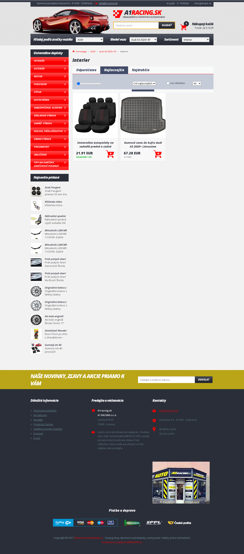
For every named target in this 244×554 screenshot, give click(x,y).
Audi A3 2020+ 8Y (107, 51)
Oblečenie (40, 154)
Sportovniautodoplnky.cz (88, 537)
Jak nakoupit (40, 415)
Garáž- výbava (43, 123)
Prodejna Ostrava (43, 424)
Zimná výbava (42, 139)
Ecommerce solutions (114, 542)
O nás (36, 438)
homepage (81, 51)
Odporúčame (86, 70)
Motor (38, 76)
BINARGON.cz (134, 542)
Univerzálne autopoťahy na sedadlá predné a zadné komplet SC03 (95, 144)
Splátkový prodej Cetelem (47, 429)
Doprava (38, 433)
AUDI (93, 51)
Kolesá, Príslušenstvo (48, 131)
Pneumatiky (41, 146)
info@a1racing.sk (108, 3)
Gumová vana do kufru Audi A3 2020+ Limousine (143, 144)
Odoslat (203, 379)
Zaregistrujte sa (202, 3)
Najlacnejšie (114, 70)
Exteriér (39, 68)
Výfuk (37, 92)
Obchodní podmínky (45, 410)
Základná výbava (45, 115)
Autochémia (41, 100)
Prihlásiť (184, 3)
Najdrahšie (140, 70)
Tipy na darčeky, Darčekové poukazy (46, 164)
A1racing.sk (139, 14)
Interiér (39, 60)
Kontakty (38, 419)
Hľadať (167, 25)
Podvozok (40, 84)
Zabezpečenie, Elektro (48, 107)
